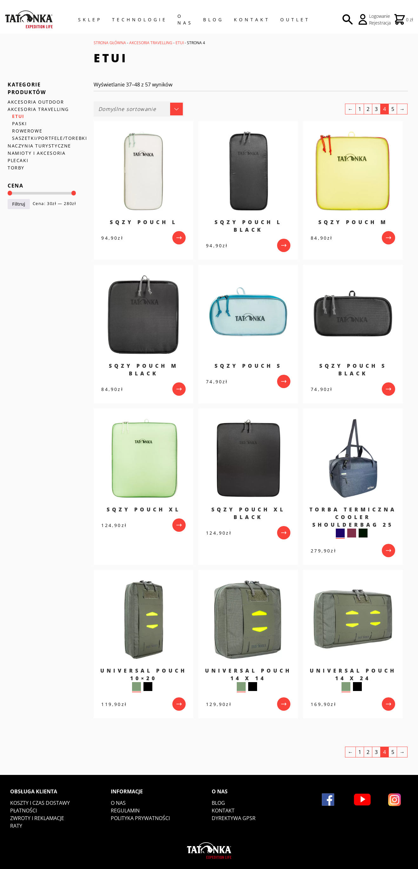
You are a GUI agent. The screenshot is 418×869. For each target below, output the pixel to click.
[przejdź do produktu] (179, 237)
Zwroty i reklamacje (37, 818)
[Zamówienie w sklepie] (139, 109)
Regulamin (125, 810)
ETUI (180, 42)
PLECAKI (18, 160)
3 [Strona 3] (376, 109)
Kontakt (252, 20)
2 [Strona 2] (368, 109)
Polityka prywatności (140, 818)
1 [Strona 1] (359, 109)
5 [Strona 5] (392, 109)
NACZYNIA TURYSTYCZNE (39, 146)
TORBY (16, 168)
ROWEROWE (27, 131)
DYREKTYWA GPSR (233, 818)
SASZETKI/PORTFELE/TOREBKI (49, 138)
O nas (118, 802)
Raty (16, 825)
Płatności (23, 810)
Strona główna (110, 42)
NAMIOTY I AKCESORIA (36, 153)
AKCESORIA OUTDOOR (36, 102)
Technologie (139, 20)
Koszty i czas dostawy (40, 802)
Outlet (295, 20)
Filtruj (18, 204)
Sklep (90, 20)
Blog (213, 20)
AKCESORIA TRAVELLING (150, 42)
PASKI (19, 123)
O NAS (185, 19)
